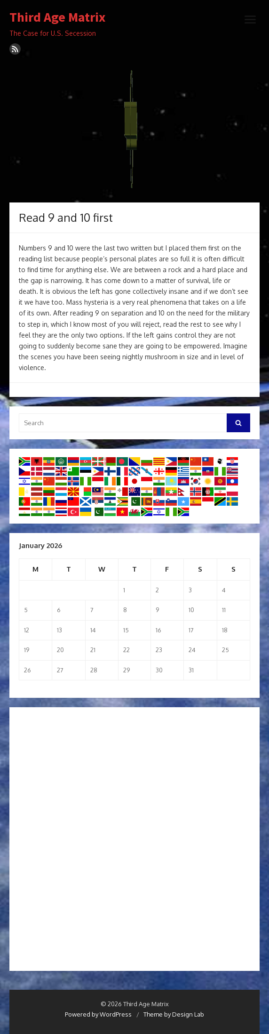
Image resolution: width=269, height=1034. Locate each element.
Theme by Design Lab (173, 1014)
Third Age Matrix (57, 17)
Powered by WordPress (98, 1014)
